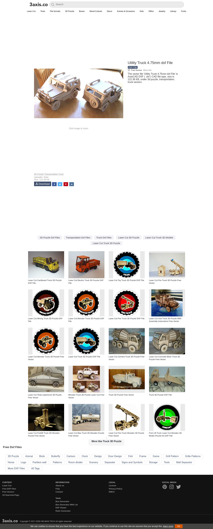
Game (156, 456)
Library (173, 11)
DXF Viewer (61, 508)
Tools (42, 11)
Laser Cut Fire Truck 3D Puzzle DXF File (127, 318)
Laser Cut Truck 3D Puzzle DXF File (84, 357)
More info (147, 70)
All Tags (35, 468)
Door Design (115, 456)
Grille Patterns (192, 456)
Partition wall (39, 462)
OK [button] (178, 526)
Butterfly (55, 456)
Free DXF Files (9, 489)
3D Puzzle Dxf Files (50, 237)
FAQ (58, 489)
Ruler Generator (63, 511)
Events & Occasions (126, 11)
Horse (11, 462)
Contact (59, 492)
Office (151, 11)
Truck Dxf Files (103, 237)
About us (60, 485)
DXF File (133, 67)
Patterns (57, 462)
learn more (168, 526)
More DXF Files (16, 468)
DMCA (112, 492)
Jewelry (161, 11)
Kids (142, 11)
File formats (55, 11)
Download (43, 183)
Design (98, 456)
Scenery (93, 462)
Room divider (75, 462)
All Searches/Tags (10, 495)
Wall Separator (184, 462)
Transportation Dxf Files (78, 237)
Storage (153, 462)
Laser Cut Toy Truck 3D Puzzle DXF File (126, 280)
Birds (42, 456)
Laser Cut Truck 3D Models (159, 237)
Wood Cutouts (95, 11)
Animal (29, 456)
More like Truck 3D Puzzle (107, 441)
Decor (109, 11)
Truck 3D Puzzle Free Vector (121, 395)
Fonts (183, 11)
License (112, 485)
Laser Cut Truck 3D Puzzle (106, 243)
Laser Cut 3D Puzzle (128, 237)
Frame (142, 456)
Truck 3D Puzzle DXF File (160, 395)
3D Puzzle (69, 11)
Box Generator (62, 501)
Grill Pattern (172, 456)
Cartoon (71, 456)
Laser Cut (31, 11)
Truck (61, 174)
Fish (130, 456)
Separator (110, 462)
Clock (85, 456)
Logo (23, 462)
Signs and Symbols (132, 462)
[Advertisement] (106, 38)
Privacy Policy (115, 489)
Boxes (82, 11)
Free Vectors (8, 492)
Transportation (51, 174)
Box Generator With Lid (67, 504)
